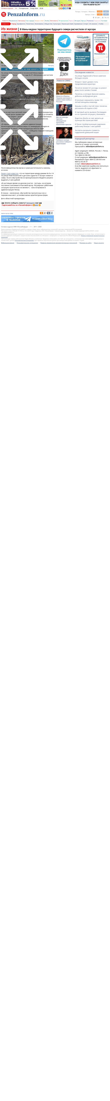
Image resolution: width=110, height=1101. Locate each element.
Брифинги (21, 24)
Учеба (101, 24)
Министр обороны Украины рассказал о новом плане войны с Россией (64, 99)
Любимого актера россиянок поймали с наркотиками (64, 142)
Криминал (78, 24)
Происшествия (67, 24)
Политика (30, 24)
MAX (36, 205)
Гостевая (104, 21)
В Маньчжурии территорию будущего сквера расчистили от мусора (58, 29)
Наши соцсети (99, 1098)
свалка (3, 213)
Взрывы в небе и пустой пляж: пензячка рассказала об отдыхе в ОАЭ (91, 107)
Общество (48, 24)
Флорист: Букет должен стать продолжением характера (86, 83)
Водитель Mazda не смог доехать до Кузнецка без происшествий (89, 119)
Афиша (83, 21)
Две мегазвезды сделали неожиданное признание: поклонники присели (63, 120)
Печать (51, 65)
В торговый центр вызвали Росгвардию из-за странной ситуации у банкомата (90, 113)
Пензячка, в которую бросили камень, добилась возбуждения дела (90, 95)
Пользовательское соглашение (27, 1098)
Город (13, 24)
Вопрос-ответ (39, 21)
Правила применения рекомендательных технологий (58, 1098)
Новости (5, 21)
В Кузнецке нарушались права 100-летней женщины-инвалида (89, 101)
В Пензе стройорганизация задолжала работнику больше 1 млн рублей (90, 125)
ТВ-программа (63, 21)
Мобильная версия (7, 1098)
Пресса (71, 21)
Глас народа (30, 21)
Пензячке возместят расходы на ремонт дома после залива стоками (91, 89)
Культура (57, 24)
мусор (7, 213)
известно (14, 173)
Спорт (86, 24)
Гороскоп (97, 21)
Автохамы (21, 21)
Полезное (90, 21)
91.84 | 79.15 (101, 17)
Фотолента (54, 21)
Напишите (30, 203)
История (77, 21)
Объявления (13, 21)
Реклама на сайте (86, 1098)
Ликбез (47, 21)
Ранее (3, 173)
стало (8, 173)
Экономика (39, 24)
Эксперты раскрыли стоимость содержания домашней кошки (87, 131)
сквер (11, 213)
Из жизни (93, 24)
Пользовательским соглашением (24, 1095)
